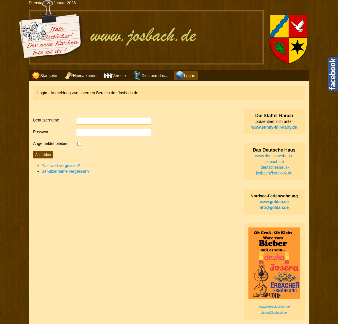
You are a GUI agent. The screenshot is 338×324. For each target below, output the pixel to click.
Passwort (41, 131)
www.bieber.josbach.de (274, 306)
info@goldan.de (273, 207)
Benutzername (46, 120)
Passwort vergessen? (61, 165)
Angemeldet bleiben (51, 143)
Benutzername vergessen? (66, 171)
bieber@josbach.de (274, 312)
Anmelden (43, 155)
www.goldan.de (274, 201)
